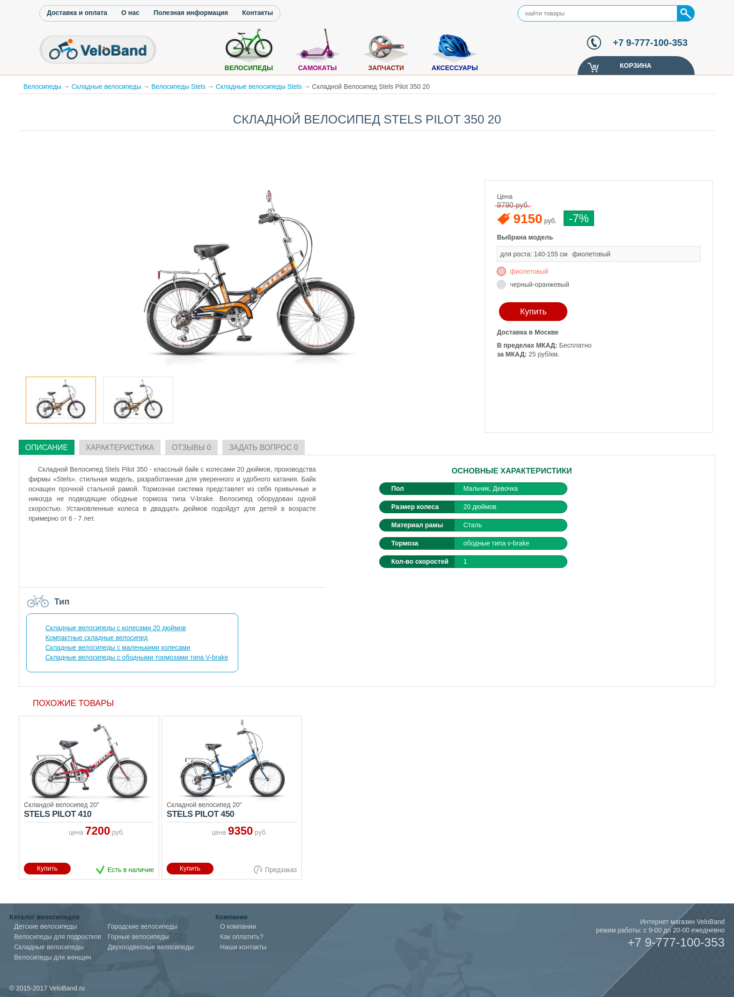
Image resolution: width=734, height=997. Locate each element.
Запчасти (386, 68)
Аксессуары (455, 68)
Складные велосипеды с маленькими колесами (117, 647)
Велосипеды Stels (178, 86)
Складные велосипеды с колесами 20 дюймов (115, 628)
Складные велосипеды (106, 86)
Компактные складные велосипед (96, 637)
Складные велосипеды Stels (259, 86)
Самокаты (317, 68)
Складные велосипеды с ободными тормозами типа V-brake (136, 657)
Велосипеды (249, 68)
